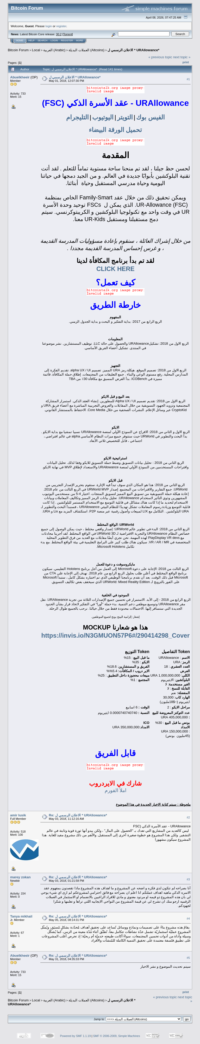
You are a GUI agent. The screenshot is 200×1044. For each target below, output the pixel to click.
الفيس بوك (150, 117)
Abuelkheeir (19, 77)
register (61, 26)
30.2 (58, 34)
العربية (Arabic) (54, 50)
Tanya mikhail (21, 916)
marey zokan (20, 877)
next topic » (182, 57)
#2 (188, 817)
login (49, 26)
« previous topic (160, 57)
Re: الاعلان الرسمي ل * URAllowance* (78, 815)
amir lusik (18, 815)
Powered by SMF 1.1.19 (75, 1035)
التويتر (125, 117)
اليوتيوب (103, 117)
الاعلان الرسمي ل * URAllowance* (133, 50)
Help (31, 40)
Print (186, 62)
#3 (188, 879)
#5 (188, 957)
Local (36, 50)
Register (67, 40)
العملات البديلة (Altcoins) (86, 50)
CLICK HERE (115, 268)
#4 (188, 918)
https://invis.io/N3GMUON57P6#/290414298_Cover (115, 635)
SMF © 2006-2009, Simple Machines (116, 1035)
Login (54, 40)
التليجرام (77, 117)
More (79, 40)
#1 (188, 79)
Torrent (67, 34)
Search (43, 40)
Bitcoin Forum (18, 50)
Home (19, 40)
